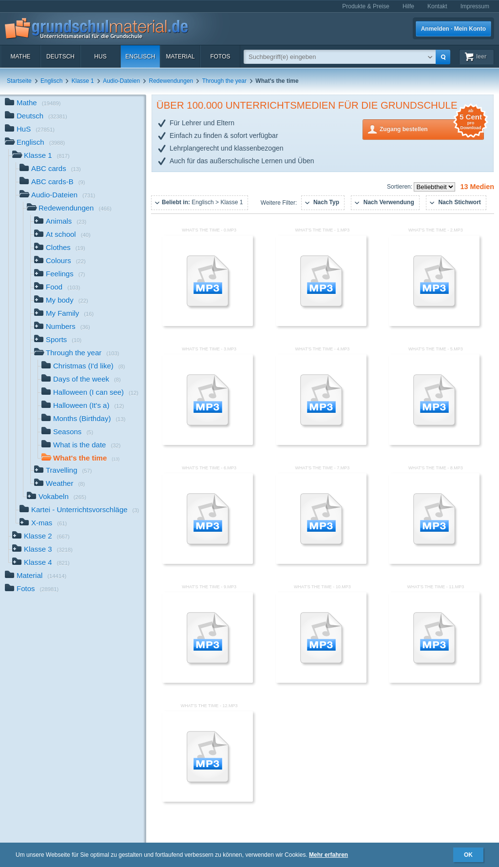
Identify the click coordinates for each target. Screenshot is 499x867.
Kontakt (437, 6)
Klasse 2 (41, 537)
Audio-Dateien (121, 80)
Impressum (475, 6)
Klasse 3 (42, 550)
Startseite (19, 80)
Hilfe (408, 6)
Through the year (224, 80)
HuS (100, 56)
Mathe (20, 56)
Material (180, 56)
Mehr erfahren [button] (328, 854)
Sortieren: (400, 186)
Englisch (140, 56)
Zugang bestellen (432, 128)
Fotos (220, 56)
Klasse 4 (41, 563)
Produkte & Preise (365, 6)
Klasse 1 (83, 80)
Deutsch (60, 56)
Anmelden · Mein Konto (453, 28)
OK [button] (468, 854)
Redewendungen (171, 80)
